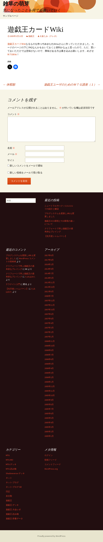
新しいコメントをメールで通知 (26, 165)
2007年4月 (49, 323)
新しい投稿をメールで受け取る (26, 172)
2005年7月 (49, 409)
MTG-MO (9, 459)
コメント (13, 114)
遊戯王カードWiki (16, 43)
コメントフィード (52, 464)
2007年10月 (49, 309)
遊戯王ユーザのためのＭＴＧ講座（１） (72, 84)
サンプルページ (10, 15)
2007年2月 (49, 332)
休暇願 (9, 84)
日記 (8, 491)
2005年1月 (49, 436)
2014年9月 (49, 269)
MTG (8, 455)
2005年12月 (49, 386)
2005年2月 (49, 431)
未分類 (9, 496)
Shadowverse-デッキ (15, 473)
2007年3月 (49, 327)
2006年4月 (49, 368)
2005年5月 (49, 418)
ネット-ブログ (12, 482)
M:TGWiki (12, 54)
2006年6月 (49, 359)
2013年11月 (49, 282)
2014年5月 (49, 278)
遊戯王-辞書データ (14, 518)
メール (12, 154)
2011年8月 (49, 291)
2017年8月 (49, 255)
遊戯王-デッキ (12, 505)
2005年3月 (49, 427)
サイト (10, 160)
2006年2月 (49, 377)
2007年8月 (49, 314)
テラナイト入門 (13, 284)
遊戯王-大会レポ (13, 509)
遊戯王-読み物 (12, 514)
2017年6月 (49, 260)
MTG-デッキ (11, 464)
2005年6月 (49, 413)
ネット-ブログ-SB (14, 487)
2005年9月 (49, 400)
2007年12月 (49, 300)
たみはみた (30, 276)
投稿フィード (50, 459)
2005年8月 (49, 404)
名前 (11, 147)
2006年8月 (49, 350)
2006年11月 (49, 341)
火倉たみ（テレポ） (49, 36)
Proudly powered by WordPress (51, 536)
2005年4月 (49, 422)
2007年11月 (49, 305)
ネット (9, 478)
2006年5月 (49, 363)
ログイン (48, 455)
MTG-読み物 (11, 469)
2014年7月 (49, 273)
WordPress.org (51, 469)
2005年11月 (49, 391)
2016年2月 (49, 264)
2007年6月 (49, 318)
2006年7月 (49, 354)
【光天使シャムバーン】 (55, 236)
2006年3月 (49, 372)
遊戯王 (31, 36)
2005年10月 (49, 395)
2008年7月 (49, 296)
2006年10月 (49, 345)
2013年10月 (49, 287)
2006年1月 (49, 382)
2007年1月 (49, 336)
